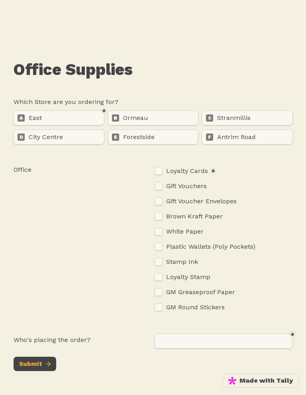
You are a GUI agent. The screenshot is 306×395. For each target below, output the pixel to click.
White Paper (185, 231)
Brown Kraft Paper (194, 216)
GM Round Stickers (195, 307)
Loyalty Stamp (188, 277)
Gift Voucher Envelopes (201, 201)
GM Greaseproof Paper (200, 292)
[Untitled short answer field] (223, 341)
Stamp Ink (182, 261)
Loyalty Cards (187, 171)
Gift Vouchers (186, 186)
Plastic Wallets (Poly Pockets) (210, 246)
